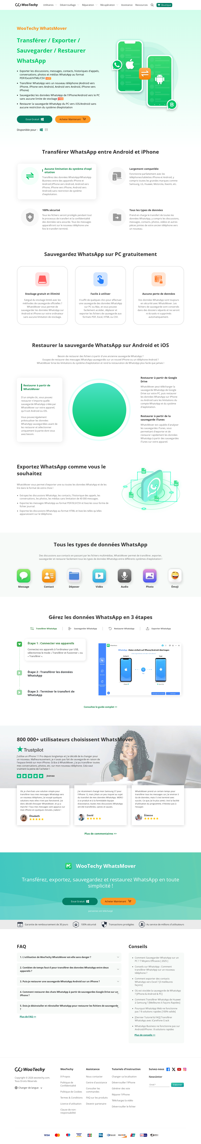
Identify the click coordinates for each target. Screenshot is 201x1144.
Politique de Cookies (71, 1091)
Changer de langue (28, 1087)
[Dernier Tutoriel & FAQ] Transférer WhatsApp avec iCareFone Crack (153, 1019)
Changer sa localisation (124, 1076)
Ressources (141, 5)
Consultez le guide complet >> (100, 706)
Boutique (164, 5)
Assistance (127, 5)
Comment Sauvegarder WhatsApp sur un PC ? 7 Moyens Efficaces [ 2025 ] (157, 959)
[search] (152, 5)
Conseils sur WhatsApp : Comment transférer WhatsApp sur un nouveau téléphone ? (155, 970)
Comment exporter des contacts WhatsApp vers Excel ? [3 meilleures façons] (154, 982)
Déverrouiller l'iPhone (123, 1082)
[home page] (26, 5)
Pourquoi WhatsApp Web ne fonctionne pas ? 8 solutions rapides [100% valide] (156, 1010)
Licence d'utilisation (71, 1103)
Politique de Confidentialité (68, 1084)
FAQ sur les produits (97, 1097)
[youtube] (179, 1069)
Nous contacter (94, 1076)
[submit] (177, 1085)
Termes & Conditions (71, 1097)
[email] (159, 1085)
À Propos (65, 1076)
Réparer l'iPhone (121, 1094)
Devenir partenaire (96, 1103)
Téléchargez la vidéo (122, 1100)
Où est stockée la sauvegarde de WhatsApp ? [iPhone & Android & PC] (158, 992)
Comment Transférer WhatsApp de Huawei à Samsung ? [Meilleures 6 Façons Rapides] (158, 1001)
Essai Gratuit (35, 119)
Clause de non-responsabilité (68, 1111)
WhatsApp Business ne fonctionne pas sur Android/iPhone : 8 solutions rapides (157, 1028)
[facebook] (168, 1069)
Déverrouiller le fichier (124, 1106)
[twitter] (173, 1069)
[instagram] (184, 1069)
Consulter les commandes (93, 1090)
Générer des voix (121, 1088)
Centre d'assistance (96, 1082)
